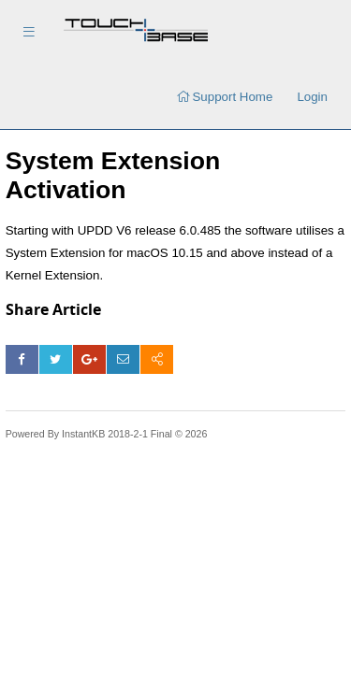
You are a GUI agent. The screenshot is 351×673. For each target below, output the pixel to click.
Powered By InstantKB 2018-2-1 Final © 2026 (107, 433)
